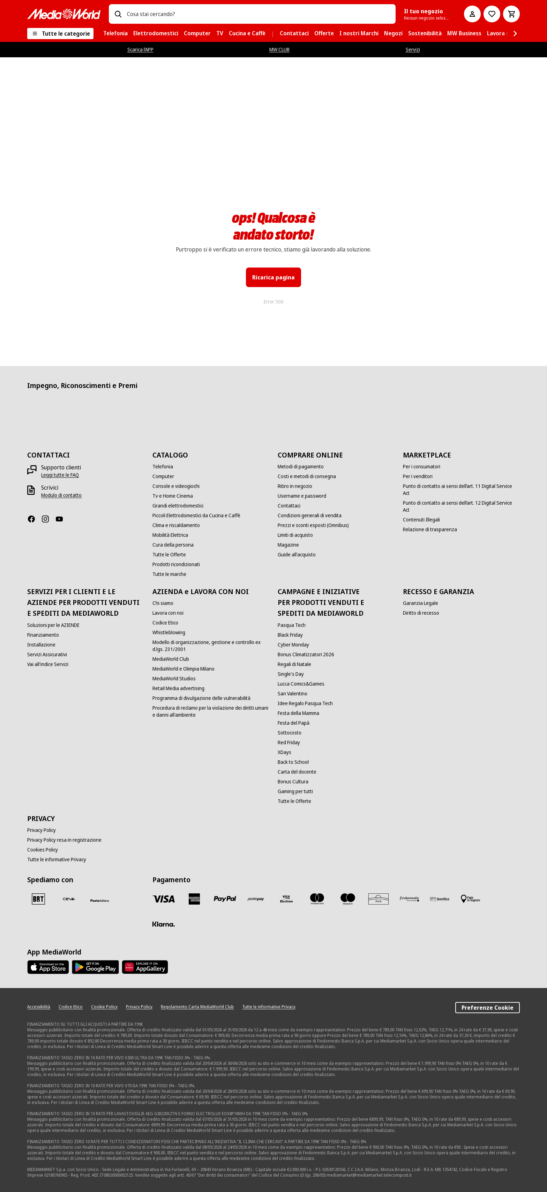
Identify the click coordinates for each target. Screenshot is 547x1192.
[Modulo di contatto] (61, 495)
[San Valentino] (292, 693)
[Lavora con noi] (167, 612)
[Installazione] (41, 644)
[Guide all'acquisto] (297, 554)
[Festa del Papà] (293, 722)
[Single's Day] (291, 674)
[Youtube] (62, 519)
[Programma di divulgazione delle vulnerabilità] (201, 698)
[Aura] (378, 899)
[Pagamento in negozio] (470, 899)
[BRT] (38, 899)
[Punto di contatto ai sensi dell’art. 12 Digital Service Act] (461, 506)
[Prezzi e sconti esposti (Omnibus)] (313, 525)
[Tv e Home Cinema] (172, 495)
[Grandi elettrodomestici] (177, 505)
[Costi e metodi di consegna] (307, 476)
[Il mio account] (472, 14)
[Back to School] (293, 762)
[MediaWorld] (63, 14)
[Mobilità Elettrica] (170, 535)
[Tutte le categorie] (60, 33)
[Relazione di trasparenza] (430, 529)
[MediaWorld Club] (170, 659)
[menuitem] (115, 34)
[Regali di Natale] (294, 664)
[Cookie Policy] (104, 1007)
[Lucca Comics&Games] (301, 683)
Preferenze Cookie (487, 1007)
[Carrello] (511, 14)
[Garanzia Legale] (420, 603)
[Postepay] (256, 899)
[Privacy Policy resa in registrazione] (64, 839)
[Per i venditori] (418, 476)
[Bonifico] (440, 899)
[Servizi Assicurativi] (47, 654)
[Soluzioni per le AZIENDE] (53, 625)
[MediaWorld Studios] (174, 678)
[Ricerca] (118, 14)
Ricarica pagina (273, 277)
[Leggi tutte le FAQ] (60, 474)
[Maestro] (348, 899)
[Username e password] (302, 495)
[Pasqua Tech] (292, 625)
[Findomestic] (409, 899)
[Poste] (100, 900)
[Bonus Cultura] (293, 781)
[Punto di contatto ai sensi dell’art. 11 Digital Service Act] (461, 490)
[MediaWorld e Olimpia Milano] (183, 668)
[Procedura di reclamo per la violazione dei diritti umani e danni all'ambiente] (210, 711)
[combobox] (258, 14)
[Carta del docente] (297, 771)
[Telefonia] (162, 466)
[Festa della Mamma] (298, 713)
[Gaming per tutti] (295, 791)
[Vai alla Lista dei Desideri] (492, 14)
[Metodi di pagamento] (301, 466)
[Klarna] (163, 924)
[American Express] (194, 899)
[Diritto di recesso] (421, 612)
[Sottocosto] (289, 732)
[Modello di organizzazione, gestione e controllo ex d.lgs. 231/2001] (210, 646)
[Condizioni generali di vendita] (310, 515)
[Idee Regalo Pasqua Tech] (305, 703)
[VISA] (163, 899)
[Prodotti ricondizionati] (176, 564)
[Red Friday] (289, 742)
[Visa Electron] (286, 899)
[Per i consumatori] (421, 466)
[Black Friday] (290, 634)
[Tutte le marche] (169, 574)
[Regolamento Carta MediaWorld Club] (197, 1007)
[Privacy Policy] (41, 830)
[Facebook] (34, 519)
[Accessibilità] (38, 1007)
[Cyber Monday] (293, 644)
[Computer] (163, 476)
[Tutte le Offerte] (169, 554)
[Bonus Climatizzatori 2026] (306, 654)
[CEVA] (69, 899)
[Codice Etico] (165, 622)
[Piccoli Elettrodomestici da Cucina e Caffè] (196, 515)
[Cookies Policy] (42, 849)
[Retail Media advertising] (178, 688)
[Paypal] (225, 899)
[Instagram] (48, 519)
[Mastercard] (317, 899)
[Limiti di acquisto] (295, 535)
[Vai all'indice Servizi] (47, 664)
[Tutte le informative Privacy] (56, 859)
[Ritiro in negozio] (295, 486)
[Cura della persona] (173, 544)
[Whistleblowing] (168, 632)
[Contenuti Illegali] (421, 519)
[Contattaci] (289, 505)
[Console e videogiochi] (176, 486)
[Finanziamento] (43, 634)
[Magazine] (288, 544)
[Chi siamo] (162, 603)
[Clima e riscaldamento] (176, 525)
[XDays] (284, 752)
